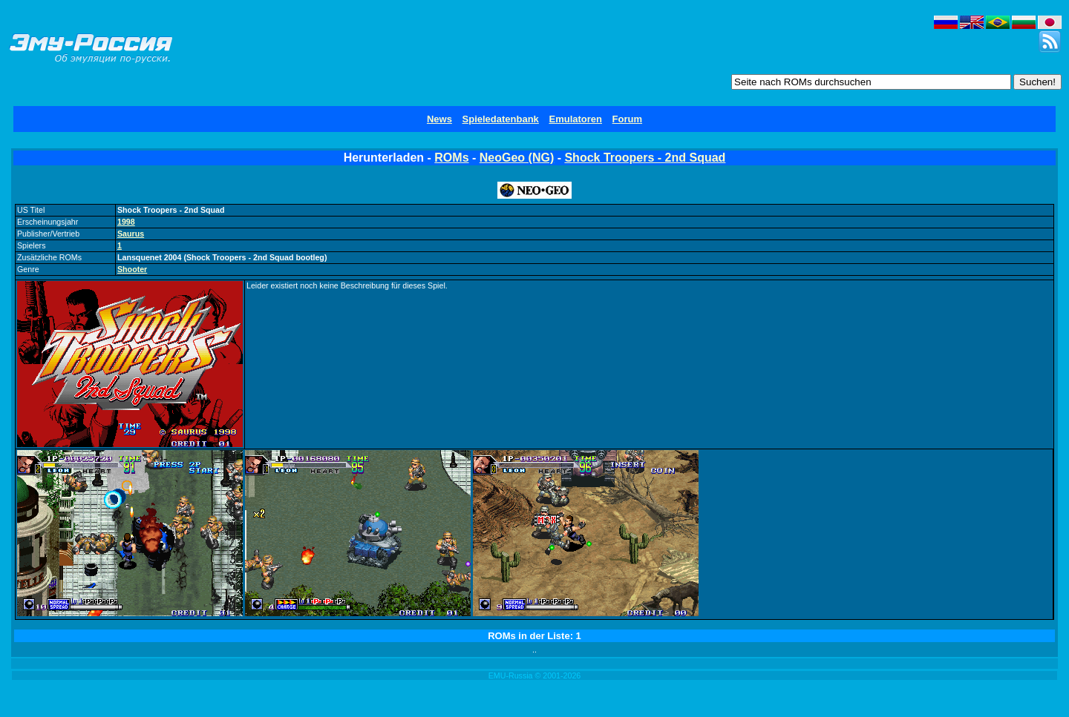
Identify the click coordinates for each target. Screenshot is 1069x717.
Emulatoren (575, 119)
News (439, 119)
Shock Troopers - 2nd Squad (644, 157)
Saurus (130, 233)
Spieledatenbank (500, 119)
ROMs (451, 157)
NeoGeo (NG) (517, 157)
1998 (126, 221)
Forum (627, 119)
